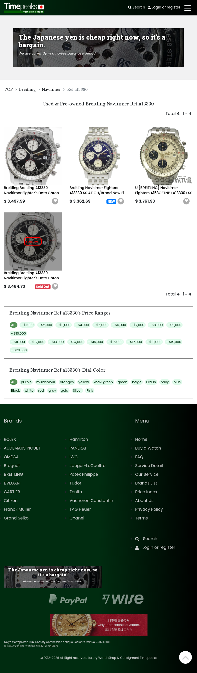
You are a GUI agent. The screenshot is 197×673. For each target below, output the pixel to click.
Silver (77, 390)
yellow (83, 382)
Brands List (146, 483)
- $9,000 (174, 324)
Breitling (27, 89)
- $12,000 (36, 341)
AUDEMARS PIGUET (22, 448)
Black (15, 390)
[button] (55, 201)
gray (52, 390)
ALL (13, 324)
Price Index (146, 492)
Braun (151, 382)
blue (177, 382)
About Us (144, 501)
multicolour (45, 382)
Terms (141, 518)
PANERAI (78, 448)
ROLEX (10, 439)
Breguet (12, 466)
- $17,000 (134, 341)
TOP (8, 89)
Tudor (75, 483)
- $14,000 (75, 341)
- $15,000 (95, 341)
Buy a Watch (148, 448)
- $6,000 (119, 324)
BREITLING (13, 474)
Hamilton (79, 439)
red (41, 390)
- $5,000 (100, 324)
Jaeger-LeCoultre (87, 466)
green (122, 382)
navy (165, 382)
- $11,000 (18, 341)
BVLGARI (12, 483)
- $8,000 (156, 324)
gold (64, 390)
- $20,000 (19, 350)
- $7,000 (137, 324)
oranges (67, 382)
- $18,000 (154, 341)
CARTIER (12, 492)
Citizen (11, 501)
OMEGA (11, 457)
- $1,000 (27, 324)
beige (137, 382)
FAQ (139, 457)
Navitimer (51, 89)
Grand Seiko (16, 518)
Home (141, 439)
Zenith (76, 492)
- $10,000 (18, 333)
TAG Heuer (80, 509)
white (29, 390)
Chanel (77, 518)
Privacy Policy (149, 509)
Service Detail (149, 466)
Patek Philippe (84, 474)
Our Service (147, 474)
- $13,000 (56, 341)
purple (26, 382)
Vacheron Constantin (91, 501)
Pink (89, 390)
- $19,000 (173, 341)
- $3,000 (63, 324)
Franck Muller (17, 509)
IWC (74, 457)
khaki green (103, 382)
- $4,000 (82, 324)
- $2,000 (45, 324)
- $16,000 (115, 341)
